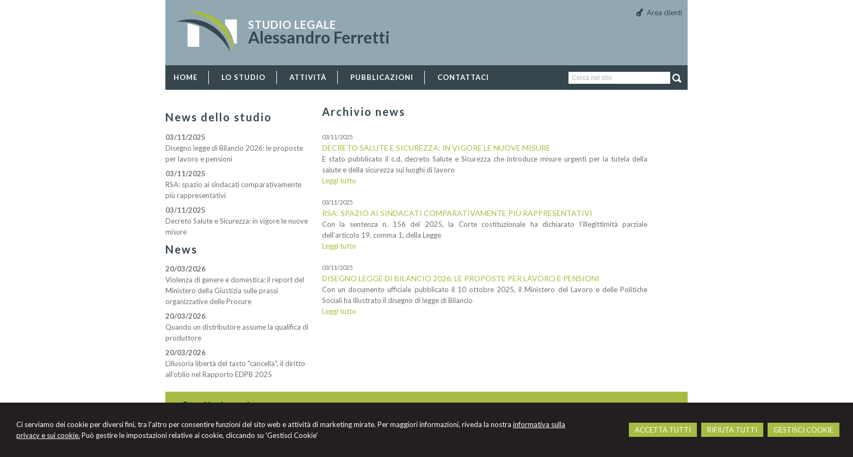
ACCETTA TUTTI (663, 429)
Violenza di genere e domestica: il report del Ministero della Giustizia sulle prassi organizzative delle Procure (234, 290)
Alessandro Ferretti (319, 37)
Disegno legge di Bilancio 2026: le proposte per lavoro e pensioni (460, 278)
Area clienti (664, 12)
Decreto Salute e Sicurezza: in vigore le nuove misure (436, 147)
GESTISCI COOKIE (803, 429)
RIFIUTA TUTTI (732, 429)
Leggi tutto (339, 180)
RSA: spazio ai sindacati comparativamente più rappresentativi (457, 213)
